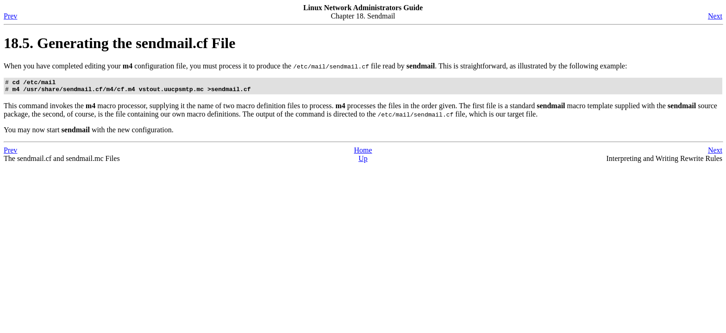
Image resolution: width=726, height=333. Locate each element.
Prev (10, 16)
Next (715, 16)
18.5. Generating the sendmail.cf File (119, 43)
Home (363, 153)
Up (363, 161)
